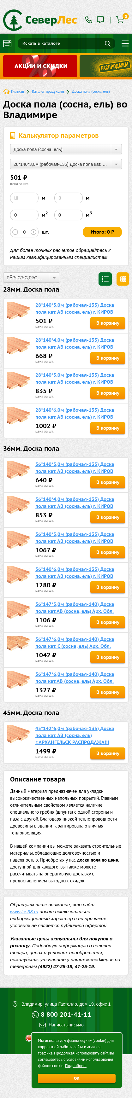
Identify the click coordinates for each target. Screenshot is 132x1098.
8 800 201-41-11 (66, 1014)
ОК (77, 1078)
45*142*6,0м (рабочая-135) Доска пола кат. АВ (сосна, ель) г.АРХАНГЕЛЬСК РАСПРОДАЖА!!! (74, 735)
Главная (17, 91)
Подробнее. (76, 1065)
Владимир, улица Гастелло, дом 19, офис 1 (66, 1004)
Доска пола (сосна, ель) (91, 91)
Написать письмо (66, 1025)
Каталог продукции (48, 91)
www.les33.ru (24, 911)
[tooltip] (100, 20)
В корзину (107, 323)
